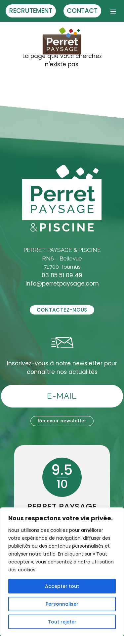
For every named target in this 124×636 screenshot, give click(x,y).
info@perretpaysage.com (62, 284)
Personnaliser (62, 604)
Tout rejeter (62, 622)
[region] (62, 571)
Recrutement (30, 10)
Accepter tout (62, 586)
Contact (82, 10)
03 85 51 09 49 (62, 275)
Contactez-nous (62, 309)
